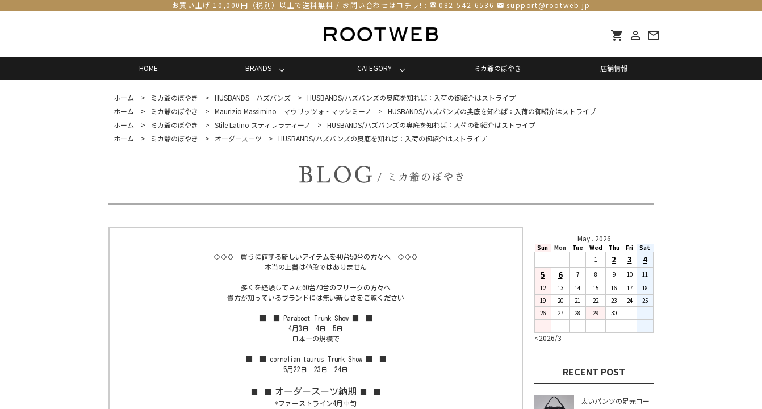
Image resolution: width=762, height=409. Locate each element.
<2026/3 (548, 338)
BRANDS (258, 68)
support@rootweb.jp (548, 5)
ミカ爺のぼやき (497, 68)
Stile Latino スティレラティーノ (263, 125)
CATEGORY (374, 68)
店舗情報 (613, 68)
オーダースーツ (238, 138)
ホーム (124, 97)
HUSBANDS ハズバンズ (253, 97)
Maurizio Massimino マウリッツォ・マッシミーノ (293, 111)
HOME (148, 68)
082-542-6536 (466, 5)
